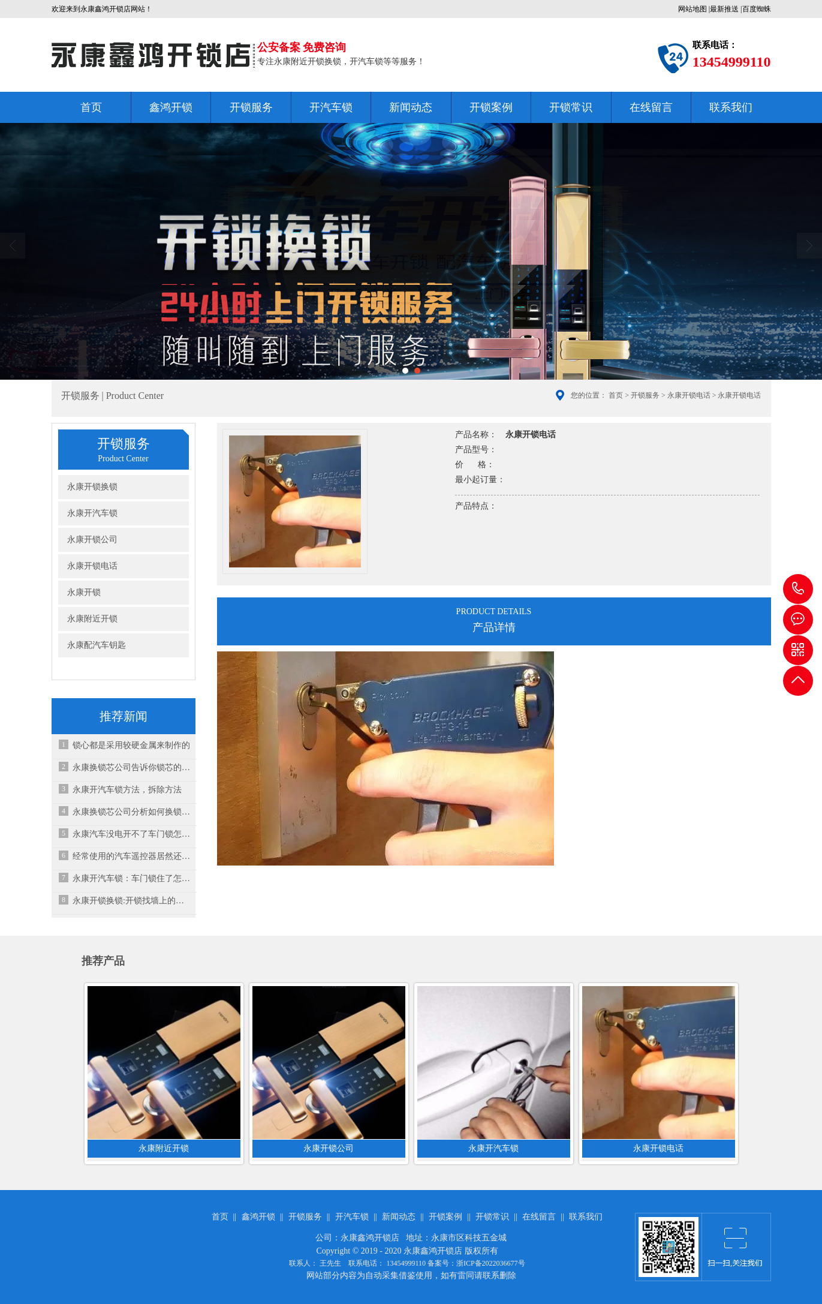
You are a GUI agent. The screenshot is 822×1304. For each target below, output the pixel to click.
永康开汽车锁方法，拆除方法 (127, 789)
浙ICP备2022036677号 (490, 1263)
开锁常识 (570, 107)
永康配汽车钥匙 (96, 645)
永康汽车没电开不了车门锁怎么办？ (132, 834)
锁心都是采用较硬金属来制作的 (131, 745)
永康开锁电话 (688, 395)
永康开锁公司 (92, 539)
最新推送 (724, 9)
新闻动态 (410, 107)
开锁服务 (251, 107)
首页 (91, 107)
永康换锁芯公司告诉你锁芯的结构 (132, 767)
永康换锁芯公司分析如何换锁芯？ (132, 811)
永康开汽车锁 (92, 513)
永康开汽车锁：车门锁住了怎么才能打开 (132, 878)
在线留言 (651, 107)
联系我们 (730, 107)
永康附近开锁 (92, 618)
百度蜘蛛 (756, 9)
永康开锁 (84, 592)
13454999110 (798, 589)
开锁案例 (491, 107)
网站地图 (692, 9)
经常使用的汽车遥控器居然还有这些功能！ (132, 856)
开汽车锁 (331, 107)
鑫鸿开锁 (170, 107)
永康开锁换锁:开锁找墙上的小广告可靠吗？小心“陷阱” (132, 900)
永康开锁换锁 (92, 486)
